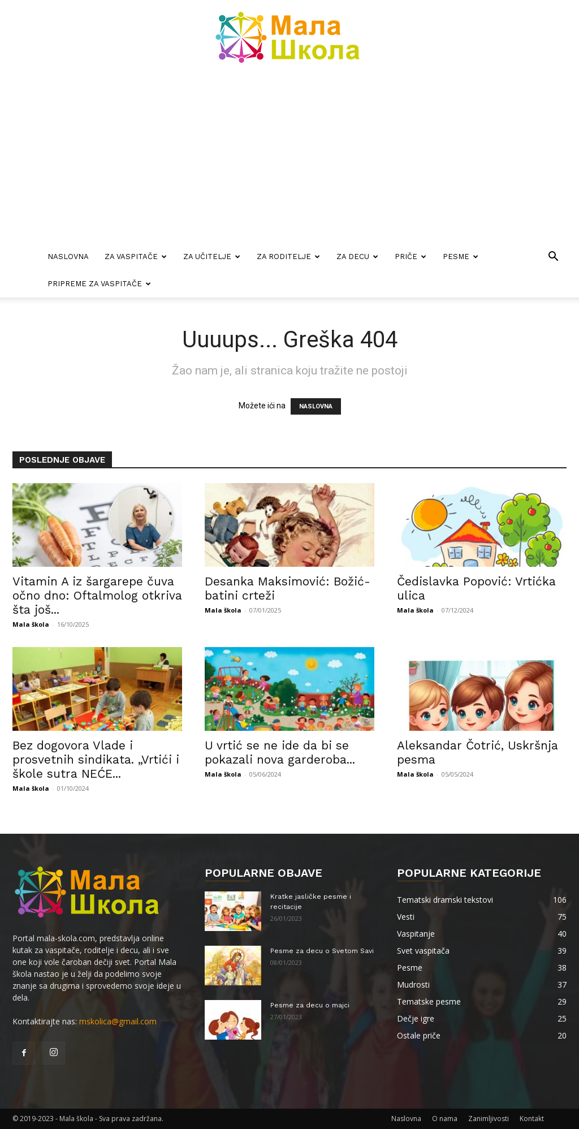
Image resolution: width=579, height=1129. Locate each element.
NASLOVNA (315, 406)
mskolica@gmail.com (118, 1021)
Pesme (460, 256)
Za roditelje (288, 256)
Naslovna (68, 256)
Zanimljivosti (488, 1118)
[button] (553, 257)
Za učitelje (211, 256)
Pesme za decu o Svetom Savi (322, 951)
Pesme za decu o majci (309, 1005)
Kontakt (532, 1118)
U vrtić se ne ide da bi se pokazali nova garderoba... (280, 752)
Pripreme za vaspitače (99, 283)
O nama (444, 1118)
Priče (410, 256)
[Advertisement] (289, 158)
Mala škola (30, 624)
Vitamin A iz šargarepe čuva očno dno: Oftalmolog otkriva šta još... (97, 595)
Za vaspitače (136, 256)
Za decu (357, 256)
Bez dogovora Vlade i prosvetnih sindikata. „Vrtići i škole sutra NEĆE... (95, 759)
